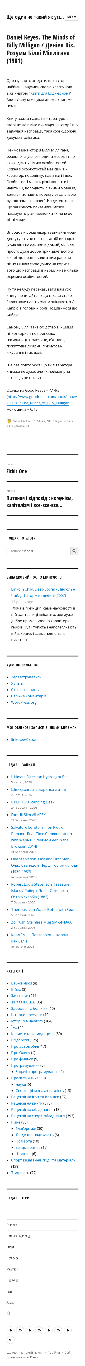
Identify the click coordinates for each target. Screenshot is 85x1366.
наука (21, 1084)
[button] (42, 1314)
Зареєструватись (26, 677)
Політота (24, 1141)
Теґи (9, 1291)
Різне (15, 1122)
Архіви (11, 1302)
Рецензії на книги (64, 421)
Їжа (14, 1027)
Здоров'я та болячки (29, 1008)
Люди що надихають (35, 1134)
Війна (16, 989)
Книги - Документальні (18, 426)
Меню (71, 16)
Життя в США (23, 1002)
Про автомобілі (25, 1046)
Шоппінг (23, 1153)
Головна (12, 1224)
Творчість (20, 1172)
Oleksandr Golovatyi (22, 421)
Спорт (10, 1247)
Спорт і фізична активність (40, 1090)
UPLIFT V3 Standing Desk (32, 802)
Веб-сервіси (21, 983)
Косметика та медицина (33, 1033)
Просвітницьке (25, 1077)
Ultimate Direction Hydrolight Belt (40, 776)
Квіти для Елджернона (50, 93)
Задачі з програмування (37, 1071)
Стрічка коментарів (28, 695)
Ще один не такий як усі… (35, 16)
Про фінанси (22, 1058)
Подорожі (20, 1040)
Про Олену (20, 1052)
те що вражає (28, 1147)
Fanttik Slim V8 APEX (28, 814)
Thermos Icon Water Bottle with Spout (44, 909)
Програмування (25, 1065)
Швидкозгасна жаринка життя (38, 789)
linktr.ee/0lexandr (26, 739)
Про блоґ (12, 1280)
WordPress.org (24, 702)
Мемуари (12, 1269)
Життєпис (19, 995)
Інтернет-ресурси (26, 1014)
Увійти (17, 683)
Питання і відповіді (18, 1235)
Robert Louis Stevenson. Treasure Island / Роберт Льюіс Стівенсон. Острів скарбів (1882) (40, 890)
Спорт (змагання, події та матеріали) (44, 1160)
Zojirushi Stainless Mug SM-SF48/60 (41, 922)
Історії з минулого (27, 1021)
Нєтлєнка (12, 1258)
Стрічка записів (25, 689)
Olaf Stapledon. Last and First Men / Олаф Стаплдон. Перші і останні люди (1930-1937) (44, 865)
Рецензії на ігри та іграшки (35, 1096)
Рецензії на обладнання (32, 1109)
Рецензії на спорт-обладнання (38, 1115)
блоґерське (26, 1128)
